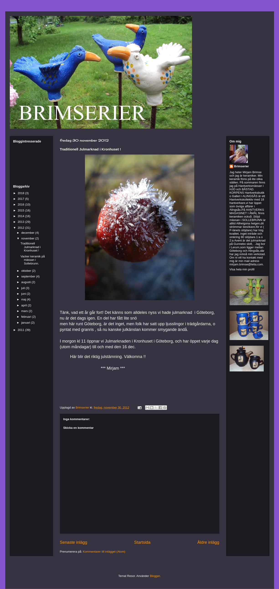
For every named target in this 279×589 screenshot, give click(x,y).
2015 (21, 210)
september (28, 276)
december (28, 232)
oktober (26, 270)
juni (24, 293)
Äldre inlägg (208, 542)
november (28, 238)
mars (25, 311)
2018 (21, 193)
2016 (21, 204)
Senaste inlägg (73, 542)
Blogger (155, 576)
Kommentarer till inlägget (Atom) (104, 551)
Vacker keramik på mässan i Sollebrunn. (32, 260)
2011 (21, 330)
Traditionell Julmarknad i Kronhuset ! (30, 247)
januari (26, 322)
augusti (26, 282)
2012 (21, 227)
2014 (21, 216)
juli (23, 288)
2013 (21, 221)
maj (24, 299)
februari (26, 316)
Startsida (142, 542)
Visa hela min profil (242, 269)
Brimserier (241, 166)
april (24, 305)
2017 (21, 199)
